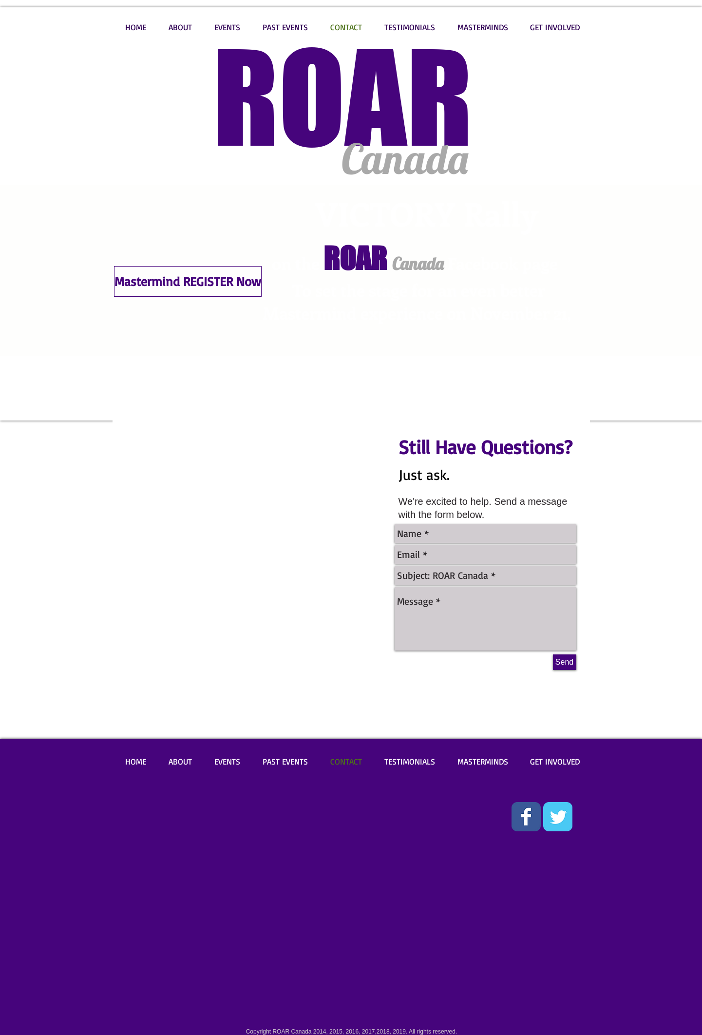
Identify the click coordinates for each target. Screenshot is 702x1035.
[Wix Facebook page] (526, 816)
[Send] (564, 662)
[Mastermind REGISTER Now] (188, 281)
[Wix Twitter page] (557, 816)
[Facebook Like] (140, 809)
